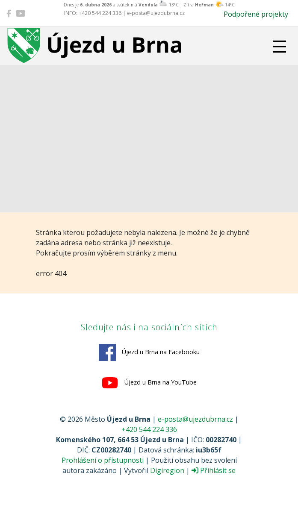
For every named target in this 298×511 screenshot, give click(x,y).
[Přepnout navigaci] (279, 46)
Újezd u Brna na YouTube (149, 382)
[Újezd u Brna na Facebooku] (8, 13)
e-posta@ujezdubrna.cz (195, 419)
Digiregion (167, 470)
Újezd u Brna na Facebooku (149, 352)
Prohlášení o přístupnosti (103, 460)
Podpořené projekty (256, 14)
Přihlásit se (214, 470)
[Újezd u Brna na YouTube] (20, 13)
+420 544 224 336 (149, 429)
